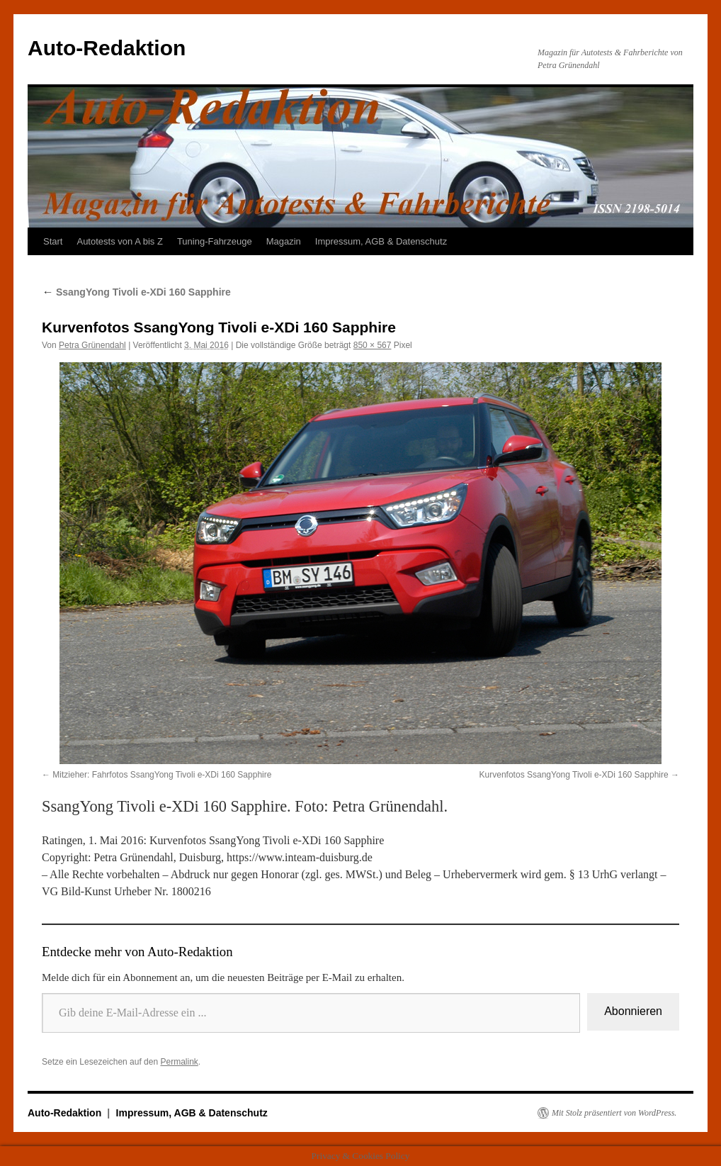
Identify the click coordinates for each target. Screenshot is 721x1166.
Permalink (179, 1062)
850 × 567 (372, 345)
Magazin (283, 241)
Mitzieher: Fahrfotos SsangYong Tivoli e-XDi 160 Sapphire (161, 775)
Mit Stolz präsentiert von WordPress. (614, 1113)
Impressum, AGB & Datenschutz (381, 241)
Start (52, 241)
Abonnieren (633, 1011)
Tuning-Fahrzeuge (214, 241)
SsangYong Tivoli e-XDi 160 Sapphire (136, 292)
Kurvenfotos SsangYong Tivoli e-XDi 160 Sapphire (574, 775)
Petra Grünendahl (92, 345)
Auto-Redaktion (107, 48)
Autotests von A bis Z (119, 241)
